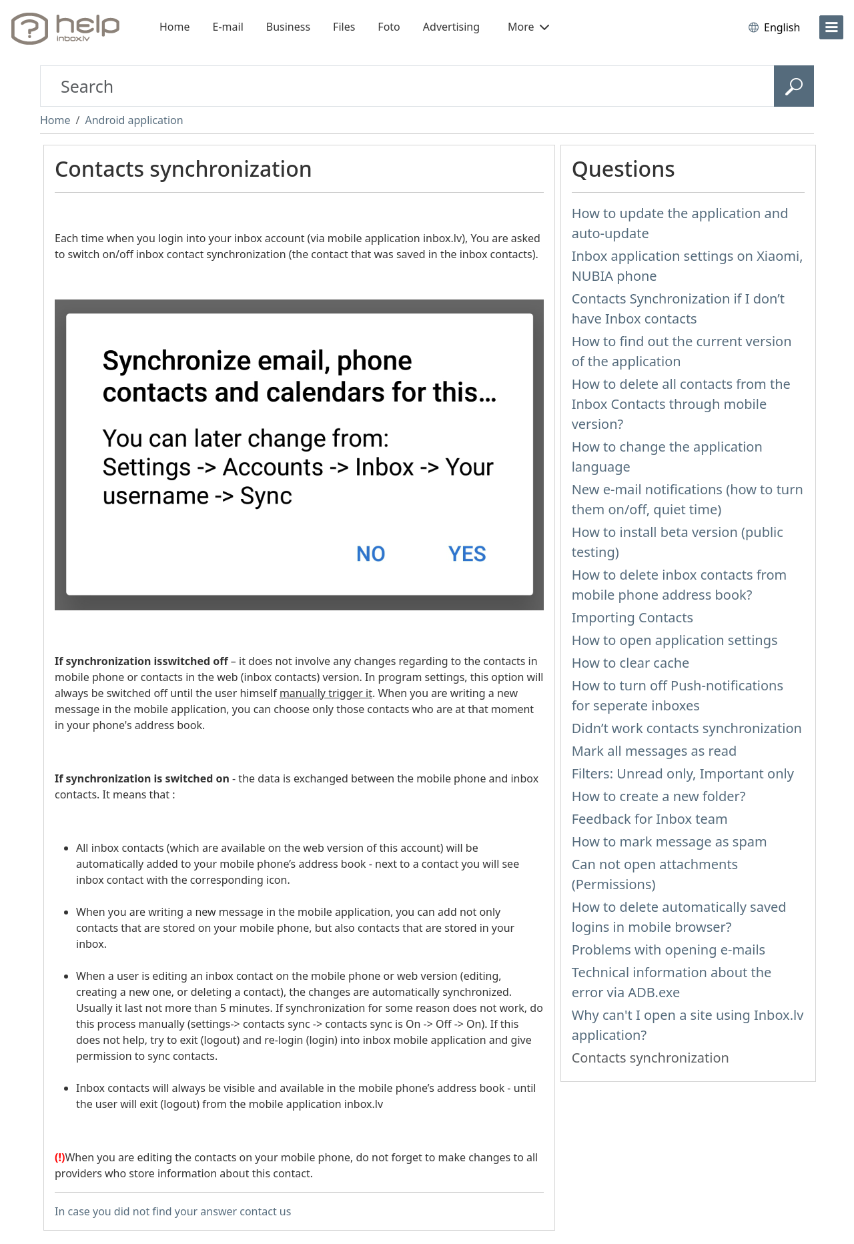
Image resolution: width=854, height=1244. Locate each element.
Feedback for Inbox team (650, 819)
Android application (134, 120)
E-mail (228, 26)
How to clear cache (631, 663)
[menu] (831, 27)
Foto (389, 26)
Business (288, 26)
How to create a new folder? (659, 796)
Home (174, 26)
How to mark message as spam (669, 841)
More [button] (528, 26)
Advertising (451, 26)
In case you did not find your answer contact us (173, 1211)
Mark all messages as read (654, 751)
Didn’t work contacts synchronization (687, 728)
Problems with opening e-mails (669, 950)
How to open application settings (675, 640)
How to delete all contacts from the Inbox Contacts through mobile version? (681, 404)
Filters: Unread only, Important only (683, 773)
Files (344, 26)
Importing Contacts (632, 617)
